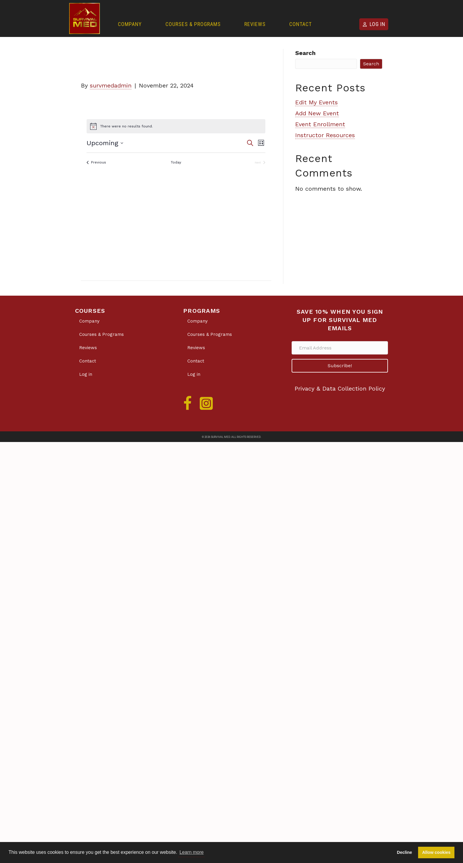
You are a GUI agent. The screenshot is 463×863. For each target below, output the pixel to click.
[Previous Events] (96, 162)
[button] (340, 366)
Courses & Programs (193, 24)
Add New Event (317, 113)
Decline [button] (404, 852)
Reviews (255, 24)
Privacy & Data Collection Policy (340, 388)
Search (305, 52)
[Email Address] (340, 347)
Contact (300, 24)
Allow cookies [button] (436, 852)
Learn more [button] (191, 852)
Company (130, 24)
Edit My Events (316, 102)
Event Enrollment (320, 124)
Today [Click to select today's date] (176, 162)
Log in (377, 24)
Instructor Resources (325, 135)
